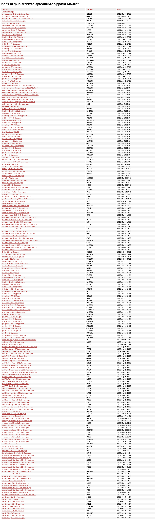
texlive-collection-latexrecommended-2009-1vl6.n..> (20, 88)
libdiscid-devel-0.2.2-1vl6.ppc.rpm (14, 192)
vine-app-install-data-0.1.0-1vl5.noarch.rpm (17, 439)
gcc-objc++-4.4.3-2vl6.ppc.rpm (12, 321)
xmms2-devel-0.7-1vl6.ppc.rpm (13, 176)
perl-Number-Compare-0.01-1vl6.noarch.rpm (17, 374)
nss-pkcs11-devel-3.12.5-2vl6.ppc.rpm (15, 263)
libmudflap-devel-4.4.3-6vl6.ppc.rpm (14, 116)
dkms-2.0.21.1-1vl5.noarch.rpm (13, 448)
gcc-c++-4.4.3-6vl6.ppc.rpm (11, 152)
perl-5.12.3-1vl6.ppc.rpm (10, 23)
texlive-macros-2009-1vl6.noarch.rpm (15, 162)
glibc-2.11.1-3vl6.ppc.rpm (11, 314)
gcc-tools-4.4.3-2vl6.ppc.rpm (12, 319)
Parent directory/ (8, 12)
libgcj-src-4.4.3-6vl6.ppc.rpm (12, 120)
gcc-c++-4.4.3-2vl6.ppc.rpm (11, 331)
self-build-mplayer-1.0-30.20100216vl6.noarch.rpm (20, 240)
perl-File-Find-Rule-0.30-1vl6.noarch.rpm (16, 363)
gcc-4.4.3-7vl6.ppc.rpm (10, 83)
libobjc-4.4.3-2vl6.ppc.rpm (11, 284)
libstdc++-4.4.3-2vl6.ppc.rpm (12, 287)
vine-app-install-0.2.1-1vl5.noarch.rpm (15, 432)
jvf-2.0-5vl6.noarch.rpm (10, 164)
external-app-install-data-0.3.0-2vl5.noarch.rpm (18, 455)
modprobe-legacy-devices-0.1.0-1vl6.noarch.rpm (19, 340)
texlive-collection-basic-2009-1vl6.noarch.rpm (18, 86)
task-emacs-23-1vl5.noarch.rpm (13, 416)
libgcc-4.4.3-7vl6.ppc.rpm (11, 65)
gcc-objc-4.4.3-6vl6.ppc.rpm (11, 134)
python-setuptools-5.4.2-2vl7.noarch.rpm (16, 14)
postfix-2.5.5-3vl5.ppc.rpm (11, 513)
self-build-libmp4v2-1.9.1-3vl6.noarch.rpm (16, 222)
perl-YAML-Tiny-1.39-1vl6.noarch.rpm (15, 356)
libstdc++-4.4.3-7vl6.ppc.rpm (12, 42)
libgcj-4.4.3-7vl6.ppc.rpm (10, 60)
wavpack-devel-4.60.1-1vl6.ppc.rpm (14, 180)
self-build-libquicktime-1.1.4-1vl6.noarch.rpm (17, 238)
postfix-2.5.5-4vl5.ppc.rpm (11, 506)
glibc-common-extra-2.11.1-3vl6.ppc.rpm (16, 310)
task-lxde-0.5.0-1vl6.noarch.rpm (13, 203)
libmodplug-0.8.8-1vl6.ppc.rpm (12, 189)
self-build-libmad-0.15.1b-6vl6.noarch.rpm (16, 215)
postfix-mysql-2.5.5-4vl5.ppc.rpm (13, 501)
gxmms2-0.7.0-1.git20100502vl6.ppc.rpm (16, 196)
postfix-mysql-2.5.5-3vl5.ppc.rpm (13, 508)
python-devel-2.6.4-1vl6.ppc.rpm (13, 254)
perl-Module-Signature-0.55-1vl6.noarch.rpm (17, 407)
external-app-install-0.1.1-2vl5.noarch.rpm (16, 485)
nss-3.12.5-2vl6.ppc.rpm (10, 273)
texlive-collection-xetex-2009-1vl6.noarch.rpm (18, 99)
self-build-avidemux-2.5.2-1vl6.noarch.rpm (17, 220)
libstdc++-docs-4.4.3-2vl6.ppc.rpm (14, 277)
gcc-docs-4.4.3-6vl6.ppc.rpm (12, 148)
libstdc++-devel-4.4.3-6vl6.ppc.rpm (14, 111)
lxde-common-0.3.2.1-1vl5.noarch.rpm (15, 483)
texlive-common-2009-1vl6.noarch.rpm (15, 104)
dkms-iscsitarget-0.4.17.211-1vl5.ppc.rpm (16, 453)
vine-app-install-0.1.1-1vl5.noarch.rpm (15, 437)
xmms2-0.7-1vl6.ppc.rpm (10, 178)
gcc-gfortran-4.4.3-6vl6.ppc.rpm (13, 146)
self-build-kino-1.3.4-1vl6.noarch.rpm (15, 243)
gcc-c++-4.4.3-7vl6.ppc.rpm (11, 81)
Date (119, 9)
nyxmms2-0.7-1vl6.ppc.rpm (11, 185)
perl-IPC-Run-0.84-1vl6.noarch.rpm (14, 381)
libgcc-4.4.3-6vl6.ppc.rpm (11, 136)
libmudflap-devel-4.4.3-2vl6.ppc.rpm (14, 291)
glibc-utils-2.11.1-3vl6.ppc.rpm (12, 300)
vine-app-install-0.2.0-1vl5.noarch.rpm (15, 434)
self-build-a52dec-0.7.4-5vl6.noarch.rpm (16, 229)
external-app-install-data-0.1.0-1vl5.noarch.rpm (18, 490)
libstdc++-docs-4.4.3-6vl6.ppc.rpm (14, 109)
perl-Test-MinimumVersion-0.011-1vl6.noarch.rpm (19, 372)
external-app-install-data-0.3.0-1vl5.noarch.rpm (18, 460)
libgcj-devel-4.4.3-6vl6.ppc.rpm (13, 129)
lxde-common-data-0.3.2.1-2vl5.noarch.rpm (17, 471)
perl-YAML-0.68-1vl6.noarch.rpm (13, 395)
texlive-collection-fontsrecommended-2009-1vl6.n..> (20, 92)
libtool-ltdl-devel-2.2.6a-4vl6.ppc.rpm (15, 268)
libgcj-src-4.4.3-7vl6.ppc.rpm (12, 53)
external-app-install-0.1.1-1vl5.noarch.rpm (16, 488)
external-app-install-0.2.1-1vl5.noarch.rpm (16, 458)
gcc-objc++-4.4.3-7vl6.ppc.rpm (12, 69)
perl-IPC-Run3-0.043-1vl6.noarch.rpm (15, 384)
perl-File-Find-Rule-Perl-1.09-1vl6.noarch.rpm (18, 409)
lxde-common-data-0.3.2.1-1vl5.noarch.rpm (17, 478)
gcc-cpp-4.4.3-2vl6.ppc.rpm (11, 328)
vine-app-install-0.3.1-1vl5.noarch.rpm (15, 423)
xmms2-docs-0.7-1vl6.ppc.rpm (12, 173)
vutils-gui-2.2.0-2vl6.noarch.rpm (13, 342)
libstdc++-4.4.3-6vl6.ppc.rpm (12, 118)
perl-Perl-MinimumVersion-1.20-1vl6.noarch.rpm (19, 370)
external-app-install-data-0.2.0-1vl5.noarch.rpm (18, 469)
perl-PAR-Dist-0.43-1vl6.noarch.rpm (14, 386)
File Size (89, 9)
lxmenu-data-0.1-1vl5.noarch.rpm (13, 481)
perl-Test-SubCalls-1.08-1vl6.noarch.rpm (16, 367)
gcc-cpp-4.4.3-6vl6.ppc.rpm (11, 150)
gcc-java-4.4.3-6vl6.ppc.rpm (11, 143)
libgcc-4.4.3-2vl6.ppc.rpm (11, 298)
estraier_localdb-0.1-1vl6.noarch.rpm (15, 201)
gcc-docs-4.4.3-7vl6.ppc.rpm (12, 76)
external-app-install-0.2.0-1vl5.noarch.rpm (16, 464)
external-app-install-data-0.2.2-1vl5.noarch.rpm (18, 462)
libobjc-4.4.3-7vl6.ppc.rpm (11, 44)
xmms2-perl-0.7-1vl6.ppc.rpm (12, 169)
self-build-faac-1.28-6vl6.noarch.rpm (14, 210)
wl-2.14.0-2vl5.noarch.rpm (11, 444)
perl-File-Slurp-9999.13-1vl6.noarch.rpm (16, 351)
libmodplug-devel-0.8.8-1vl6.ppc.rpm (15, 187)
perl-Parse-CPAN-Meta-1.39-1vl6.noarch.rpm (18, 391)
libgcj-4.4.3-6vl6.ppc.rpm (10, 132)
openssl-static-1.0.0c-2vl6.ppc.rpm (14, 28)
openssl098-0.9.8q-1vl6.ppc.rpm (13, 25)
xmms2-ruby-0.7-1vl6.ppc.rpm (12, 166)
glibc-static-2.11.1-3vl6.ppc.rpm (13, 303)
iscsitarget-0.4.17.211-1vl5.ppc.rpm (14, 451)
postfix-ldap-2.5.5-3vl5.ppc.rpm (13, 515)
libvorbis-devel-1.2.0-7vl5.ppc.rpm (14, 414)
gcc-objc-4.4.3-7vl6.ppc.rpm (11, 67)
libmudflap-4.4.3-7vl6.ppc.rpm (12, 49)
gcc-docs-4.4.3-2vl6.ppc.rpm (12, 326)
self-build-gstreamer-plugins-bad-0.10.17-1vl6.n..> (19, 224)
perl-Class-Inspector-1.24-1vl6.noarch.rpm (17, 393)
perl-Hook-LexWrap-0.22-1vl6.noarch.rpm (16, 388)
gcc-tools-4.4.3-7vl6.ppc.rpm (12, 62)
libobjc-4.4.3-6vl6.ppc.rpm (11, 113)
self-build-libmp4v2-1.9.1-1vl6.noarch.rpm (16, 250)
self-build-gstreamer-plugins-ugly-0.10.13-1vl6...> (19, 247)
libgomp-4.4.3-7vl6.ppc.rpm (11, 51)
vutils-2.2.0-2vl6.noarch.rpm (11, 344)
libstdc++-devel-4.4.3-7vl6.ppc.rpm (14, 39)
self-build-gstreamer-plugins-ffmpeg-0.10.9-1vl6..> (19, 233)
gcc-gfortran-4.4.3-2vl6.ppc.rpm (13, 324)
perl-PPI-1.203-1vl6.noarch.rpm (13, 358)
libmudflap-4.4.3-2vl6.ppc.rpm (12, 296)
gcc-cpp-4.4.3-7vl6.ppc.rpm (11, 79)
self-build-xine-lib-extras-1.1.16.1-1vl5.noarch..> (19, 495)
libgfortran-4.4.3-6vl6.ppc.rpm (12, 127)
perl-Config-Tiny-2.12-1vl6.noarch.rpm (15, 404)
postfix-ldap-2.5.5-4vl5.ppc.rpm (13, 504)
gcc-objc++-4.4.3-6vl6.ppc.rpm (12, 141)
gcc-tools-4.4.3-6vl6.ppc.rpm (12, 139)
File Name (5, 9)
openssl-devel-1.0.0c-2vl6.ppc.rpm (14, 32)
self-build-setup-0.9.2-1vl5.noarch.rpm (15, 418)
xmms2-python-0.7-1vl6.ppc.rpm (13, 171)
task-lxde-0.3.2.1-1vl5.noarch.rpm (14, 476)
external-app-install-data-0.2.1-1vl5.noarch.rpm (18, 467)
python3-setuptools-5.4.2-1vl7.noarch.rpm (16, 16)
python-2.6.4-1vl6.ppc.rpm (11, 259)
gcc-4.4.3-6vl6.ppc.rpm (10, 155)
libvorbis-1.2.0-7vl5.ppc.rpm (11, 411)
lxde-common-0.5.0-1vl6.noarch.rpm (14, 236)
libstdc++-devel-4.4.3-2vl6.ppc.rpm (14, 282)
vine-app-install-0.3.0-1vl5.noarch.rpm (15, 427)
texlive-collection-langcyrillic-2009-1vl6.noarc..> (18, 102)
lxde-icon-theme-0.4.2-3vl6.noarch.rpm (15, 206)
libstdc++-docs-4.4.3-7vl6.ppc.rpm (14, 37)
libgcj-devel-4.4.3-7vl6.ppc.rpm (13, 58)
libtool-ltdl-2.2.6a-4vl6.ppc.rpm (12, 280)
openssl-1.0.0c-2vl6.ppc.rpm (12, 35)
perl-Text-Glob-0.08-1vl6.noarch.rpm (14, 397)
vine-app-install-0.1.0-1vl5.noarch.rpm (15, 441)
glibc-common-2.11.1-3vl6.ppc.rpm (14, 312)
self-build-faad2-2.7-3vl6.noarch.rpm (14, 231)
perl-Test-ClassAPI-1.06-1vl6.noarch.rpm (16, 377)
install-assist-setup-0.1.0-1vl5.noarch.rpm (16, 425)
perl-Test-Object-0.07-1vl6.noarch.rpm (15, 402)
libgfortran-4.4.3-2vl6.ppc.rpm (12, 289)
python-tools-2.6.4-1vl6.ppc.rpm (13, 257)
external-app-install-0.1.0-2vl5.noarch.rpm (16, 492)
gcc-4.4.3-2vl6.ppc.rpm (10, 333)
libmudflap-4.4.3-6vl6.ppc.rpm (12, 125)
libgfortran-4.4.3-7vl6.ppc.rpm (12, 55)
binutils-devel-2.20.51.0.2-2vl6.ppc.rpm (15, 335)
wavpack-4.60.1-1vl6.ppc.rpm (12, 183)
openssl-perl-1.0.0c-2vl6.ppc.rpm (13, 30)
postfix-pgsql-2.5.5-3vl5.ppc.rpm (13, 518)
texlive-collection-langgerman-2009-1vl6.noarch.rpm (20, 95)
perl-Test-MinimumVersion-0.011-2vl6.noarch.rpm (19, 347)
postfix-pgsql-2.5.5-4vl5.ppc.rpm (13, 497)
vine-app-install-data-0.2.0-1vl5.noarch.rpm (17, 430)
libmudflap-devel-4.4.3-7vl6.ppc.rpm (14, 46)
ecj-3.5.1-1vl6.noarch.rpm (11, 157)
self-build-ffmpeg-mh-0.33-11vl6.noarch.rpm (17, 245)
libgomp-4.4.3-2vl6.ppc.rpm (11, 294)
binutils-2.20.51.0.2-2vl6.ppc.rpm (13, 337)
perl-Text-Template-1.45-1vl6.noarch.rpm (16, 400)
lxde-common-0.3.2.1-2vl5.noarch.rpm (15, 474)
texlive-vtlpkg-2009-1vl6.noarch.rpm (14, 97)
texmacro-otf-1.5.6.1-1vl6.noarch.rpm (15, 159)
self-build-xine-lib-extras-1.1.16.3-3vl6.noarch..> (19, 217)
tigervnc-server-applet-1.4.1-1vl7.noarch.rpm (17, 18)
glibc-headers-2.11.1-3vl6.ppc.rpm (14, 307)
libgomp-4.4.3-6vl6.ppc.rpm (11, 122)
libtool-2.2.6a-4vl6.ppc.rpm (11, 275)
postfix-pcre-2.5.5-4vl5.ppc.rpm (13, 499)
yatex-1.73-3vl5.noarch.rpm (11, 446)
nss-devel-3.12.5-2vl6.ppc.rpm (12, 266)
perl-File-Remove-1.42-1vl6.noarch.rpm (16, 379)
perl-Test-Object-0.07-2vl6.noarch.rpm (15, 349)
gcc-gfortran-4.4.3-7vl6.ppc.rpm (13, 74)
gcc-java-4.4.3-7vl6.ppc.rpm (11, 72)
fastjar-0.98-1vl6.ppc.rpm (11, 106)
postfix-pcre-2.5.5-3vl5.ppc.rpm (13, 511)
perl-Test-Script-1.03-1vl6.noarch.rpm (15, 361)
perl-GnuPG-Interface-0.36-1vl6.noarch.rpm (17, 354)
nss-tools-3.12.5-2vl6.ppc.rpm (12, 261)
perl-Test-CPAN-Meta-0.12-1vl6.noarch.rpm (17, 365)
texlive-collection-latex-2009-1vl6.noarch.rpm (17, 90)
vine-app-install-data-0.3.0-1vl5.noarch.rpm (17, 421)
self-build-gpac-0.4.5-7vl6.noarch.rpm (15, 208)
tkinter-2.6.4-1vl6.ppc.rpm (11, 252)
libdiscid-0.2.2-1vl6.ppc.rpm (11, 194)
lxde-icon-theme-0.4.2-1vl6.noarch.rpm (15, 213)
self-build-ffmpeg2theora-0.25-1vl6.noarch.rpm (18, 226)
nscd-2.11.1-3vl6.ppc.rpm (11, 270)
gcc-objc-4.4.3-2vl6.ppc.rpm (11, 317)
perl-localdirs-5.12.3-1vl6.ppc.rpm (13, 21)
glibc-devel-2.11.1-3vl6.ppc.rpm (13, 305)
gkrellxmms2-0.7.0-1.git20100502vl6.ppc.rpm (18, 199)
